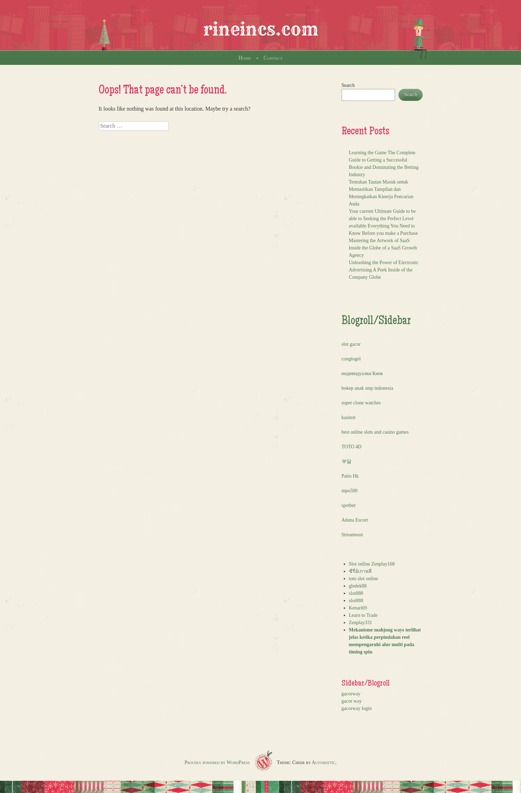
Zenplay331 (360, 622)
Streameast (352, 534)
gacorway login (357, 708)
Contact (272, 58)
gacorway (351, 693)
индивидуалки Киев (362, 373)
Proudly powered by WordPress (217, 762)
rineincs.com (260, 29)
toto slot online (363, 578)
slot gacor (351, 344)
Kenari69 (358, 608)
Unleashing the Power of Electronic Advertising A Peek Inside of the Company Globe (384, 270)
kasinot (349, 417)
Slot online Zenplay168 (372, 564)
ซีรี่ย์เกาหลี (360, 571)
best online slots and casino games (375, 432)
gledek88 (358, 586)
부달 (346, 461)
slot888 (356, 593)
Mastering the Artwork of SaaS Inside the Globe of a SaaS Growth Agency (383, 248)
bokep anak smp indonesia (367, 388)
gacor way (352, 701)
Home (244, 58)
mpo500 (350, 490)
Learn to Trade (363, 615)
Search (348, 85)
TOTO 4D (352, 446)
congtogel (351, 358)
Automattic (323, 762)
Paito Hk (350, 476)
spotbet (349, 505)
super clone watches (361, 402)
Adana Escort (355, 520)
